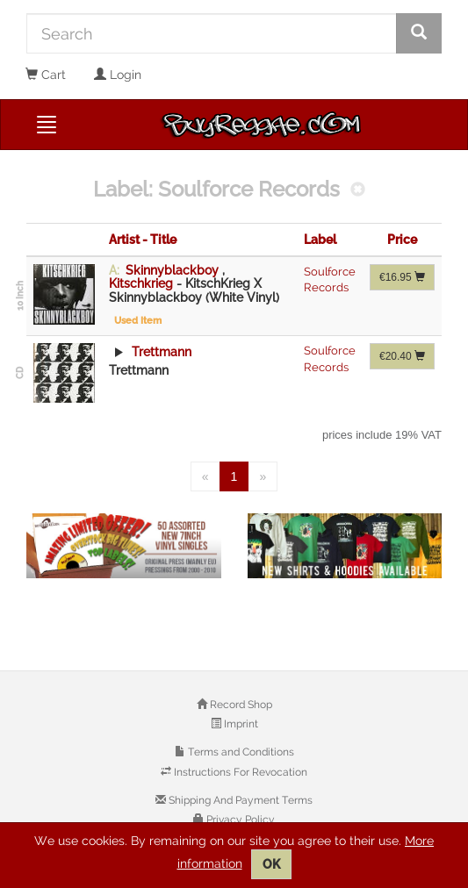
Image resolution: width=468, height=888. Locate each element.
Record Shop (239, 704)
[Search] (211, 33)
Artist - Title (142, 240)
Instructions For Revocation (239, 772)
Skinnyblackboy (172, 270)
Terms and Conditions (239, 752)
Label (320, 240)
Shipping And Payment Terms (239, 800)
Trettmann (159, 352)
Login (117, 75)
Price (402, 240)
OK (271, 864)
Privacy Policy (239, 819)
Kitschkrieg (142, 283)
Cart (45, 75)
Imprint (239, 724)
